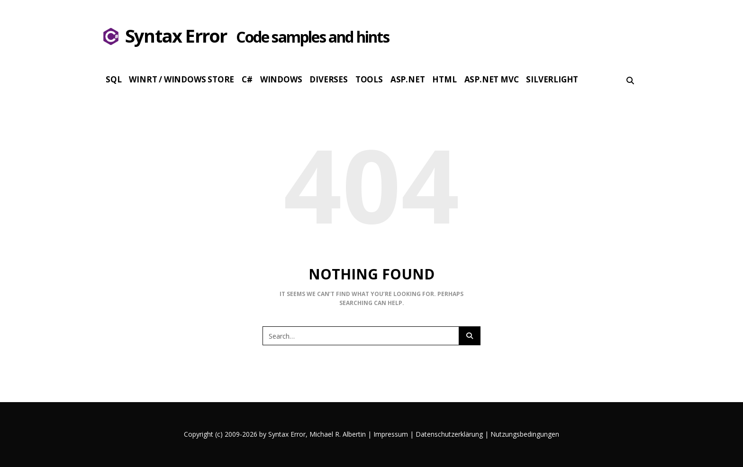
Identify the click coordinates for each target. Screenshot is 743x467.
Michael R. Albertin (338, 434)
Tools (369, 79)
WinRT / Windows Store (181, 79)
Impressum (390, 434)
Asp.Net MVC (491, 79)
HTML (444, 79)
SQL (113, 79)
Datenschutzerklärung (449, 434)
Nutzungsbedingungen (524, 434)
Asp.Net (407, 79)
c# (247, 79)
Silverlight (552, 79)
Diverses (328, 79)
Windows (281, 79)
